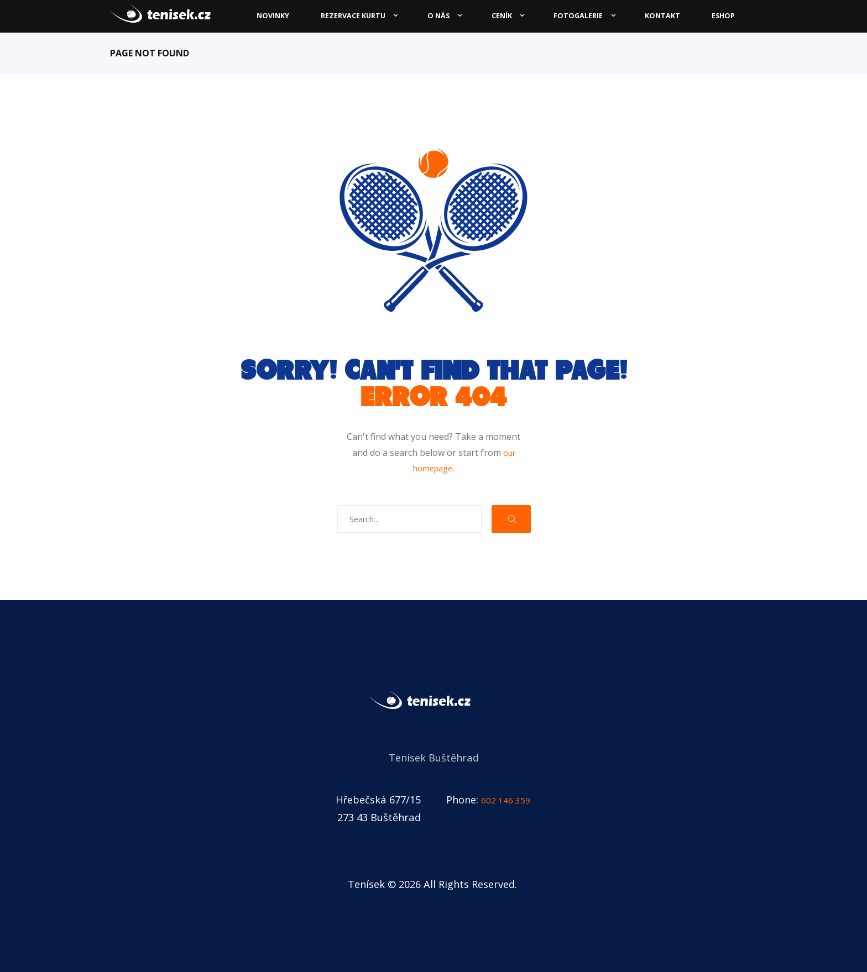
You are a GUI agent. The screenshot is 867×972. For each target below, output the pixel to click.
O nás (438, 15)
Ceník (502, 15)
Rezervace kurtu (353, 15)
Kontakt (662, 15)
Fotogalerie (578, 15)
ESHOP (723, 15)
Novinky (273, 15)
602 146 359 (508, 799)
